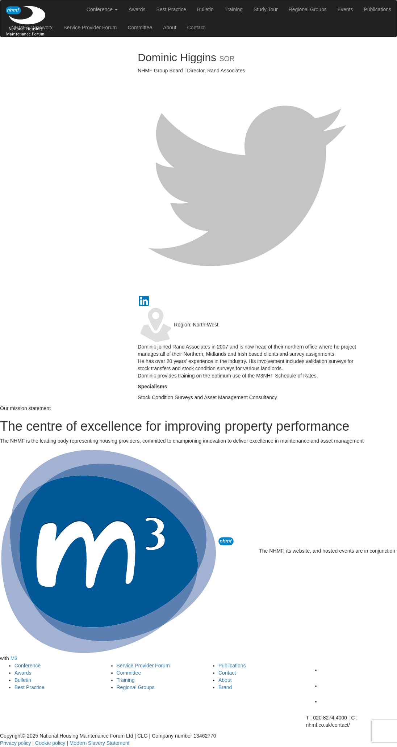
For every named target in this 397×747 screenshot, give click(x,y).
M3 (14, 658)
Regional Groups (308, 9)
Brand (225, 687)
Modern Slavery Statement (100, 743)
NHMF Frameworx (32, 27)
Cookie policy (50, 743)
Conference (102, 9)
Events (345, 9)
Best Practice (171, 9)
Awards (137, 9)
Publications (378, 9)
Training (234, 9)
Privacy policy (15, 743)
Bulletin (205, 9)
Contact (196, 27)
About (169, 27)
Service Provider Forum (90, 27)
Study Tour (266, 9)
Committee (140, 27)
